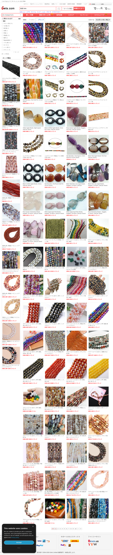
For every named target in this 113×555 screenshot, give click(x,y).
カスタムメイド (99, 15)
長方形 (6, 28)
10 (75, 529)
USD (102, 4)
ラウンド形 (8, 23)
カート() (100, 8)
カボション (23, 12)
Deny (19, 547)
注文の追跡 (63, 4)
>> (80, 529)
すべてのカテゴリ (8, 15)
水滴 (6, 30)
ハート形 (7, 47)
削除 (19, 18)
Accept (19, 542)
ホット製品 (7, 58)
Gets (8, 8)
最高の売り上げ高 (44, 15)
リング (39, 12)
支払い (109, 9)
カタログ (71, 15)
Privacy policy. (15, 537)
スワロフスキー (56, 12)
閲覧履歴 (79, 4)
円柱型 (7, 35)
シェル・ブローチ (46, 12)
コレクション (84, 15)
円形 (6, 33)
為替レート (55, 4)
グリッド (41, 20)
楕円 (6, 38)
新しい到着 (29, 15)
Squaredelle (8, 40)
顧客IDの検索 (71, 4)
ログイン (26, 4)
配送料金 (47, 4)
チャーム (33, 12)
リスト (32, 20)
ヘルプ (85, 4)
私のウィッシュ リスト (36, 4)
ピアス (28, 12)
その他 (7, 26)
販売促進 (59, 15)
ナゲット (7, 49)
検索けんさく (79, 8)
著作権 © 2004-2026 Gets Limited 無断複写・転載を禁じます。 (56, 552)
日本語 (93, 4)
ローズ (6, 45)
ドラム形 (7, 42)
